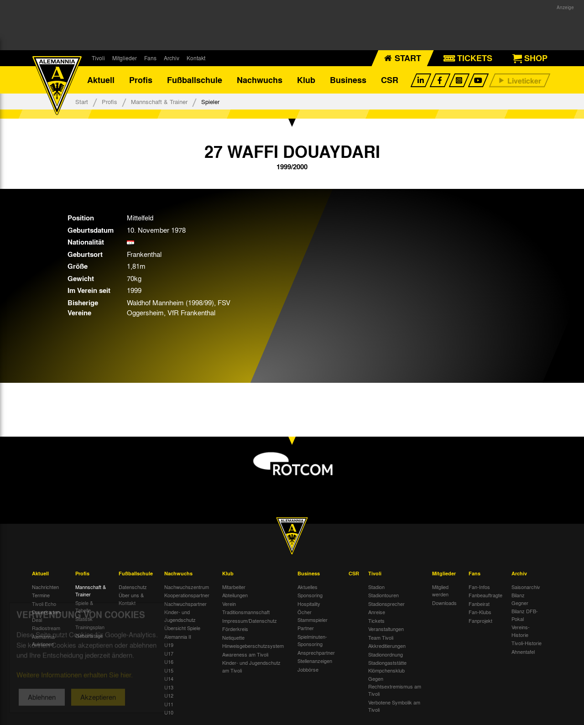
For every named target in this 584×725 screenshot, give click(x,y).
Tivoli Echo (44, 603)
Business (348, 80)
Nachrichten (45, 586)
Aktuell (101, 80)
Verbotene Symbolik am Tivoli (394, 706)
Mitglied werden (440, 590)
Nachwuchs (259, 80)
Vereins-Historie (520, 630)
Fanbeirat (479, 603)
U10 (168, 712)
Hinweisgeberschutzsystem (253, 645)
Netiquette (233, 637)
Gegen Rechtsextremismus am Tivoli (394, 686)
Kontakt (196, 58)
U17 (168, 653)
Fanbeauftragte (485, 595)
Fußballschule (194, 80)
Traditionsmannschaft (246, 611)
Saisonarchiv (525, 586)
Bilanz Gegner (519, 598)
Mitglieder (124, 58)
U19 (168, 644)
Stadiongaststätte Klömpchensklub (387, 666)
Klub (306, 80)
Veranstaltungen (386, 628)
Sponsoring (310, 595)
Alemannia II (177, 636)
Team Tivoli (380, 637)
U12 (168, 695)
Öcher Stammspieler (312, 615)
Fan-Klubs (480, 611)
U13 (168, 687)
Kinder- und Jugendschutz (180, 615)
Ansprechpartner (316, 652)
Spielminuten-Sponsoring (312, 640)
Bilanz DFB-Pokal (524, 614)
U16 (168, 661)
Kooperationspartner (186, 595)
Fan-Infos (479, 586)
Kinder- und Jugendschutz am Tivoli (251, 666)
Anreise (376, 611)
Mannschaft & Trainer (159, 101)
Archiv (171, 58)
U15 (168, 670)
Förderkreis (235, 628)
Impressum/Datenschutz (249, 620)
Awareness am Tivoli (245, 654)
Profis (140, 80)
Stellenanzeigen (314, 660)
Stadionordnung (385, 654)
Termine (41, 595)
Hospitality (308, 603)
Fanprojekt (480, 620)
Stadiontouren (383, 595)
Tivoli (98, 58)
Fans (150, 58)
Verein (229, 603)
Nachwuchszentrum (186, 586)
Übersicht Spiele (182, 627)
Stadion (376, 586)
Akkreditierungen (387, 645)
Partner (305, 627)
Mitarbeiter (233, 586)
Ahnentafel (523, 651)
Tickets (376, 620)
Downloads (444, 602)
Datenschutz (133, 586)
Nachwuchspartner (185, 603)
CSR (389, 80)
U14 (168, 678)
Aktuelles (307, 586)
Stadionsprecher (386, 603)
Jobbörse (307, 669)
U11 (168, 704)
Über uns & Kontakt (131, 598)
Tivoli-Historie (526, 643)
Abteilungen (235, 595)
